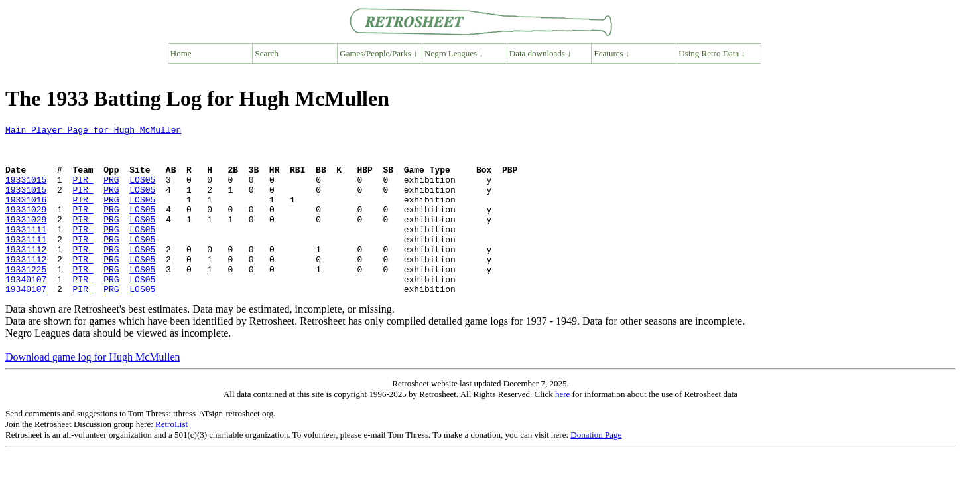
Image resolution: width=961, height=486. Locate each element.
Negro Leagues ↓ (453, 53)
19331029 (25, 227)
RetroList (171, 458)
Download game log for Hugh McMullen (92, 390)
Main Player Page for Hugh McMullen (93, 131)
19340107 (25, 311)
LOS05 (142, 191)
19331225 (25, 299)
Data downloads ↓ (540, 53)
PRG (111, 191)
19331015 (25, 191)
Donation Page (595, 468)
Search (267, 53)
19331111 (25, 251)
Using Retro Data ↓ (711, 53)
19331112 (25, 275)
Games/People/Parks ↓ (378, 53)
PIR (82, 191)
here (562, 428)
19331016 (25, 215)
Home (181, 53)
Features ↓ (612, 53)
